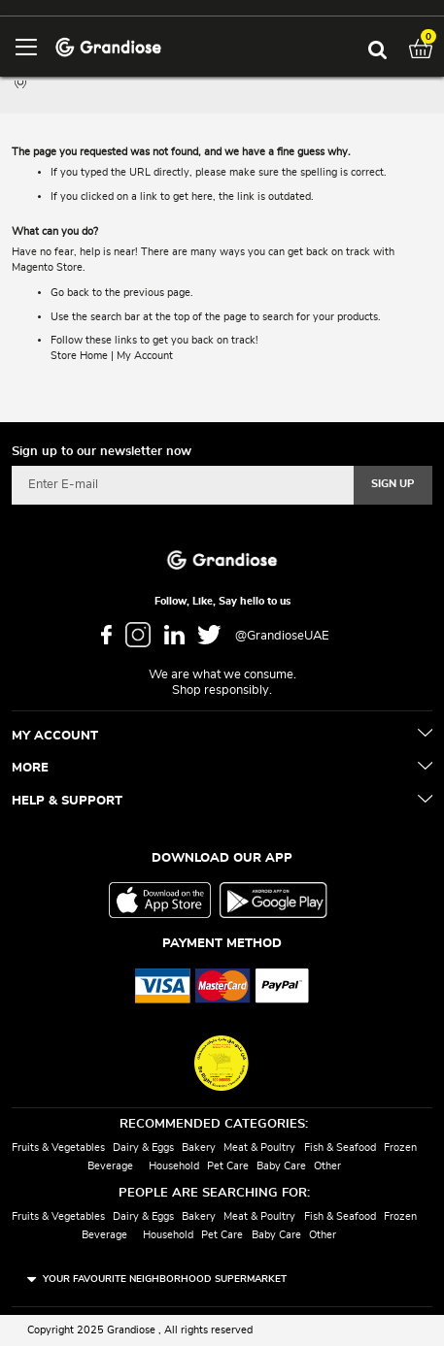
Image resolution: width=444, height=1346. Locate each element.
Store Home (79, 355)
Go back (70, 292)
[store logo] (108, 46)
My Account (145, 355)
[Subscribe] (393, 485)
